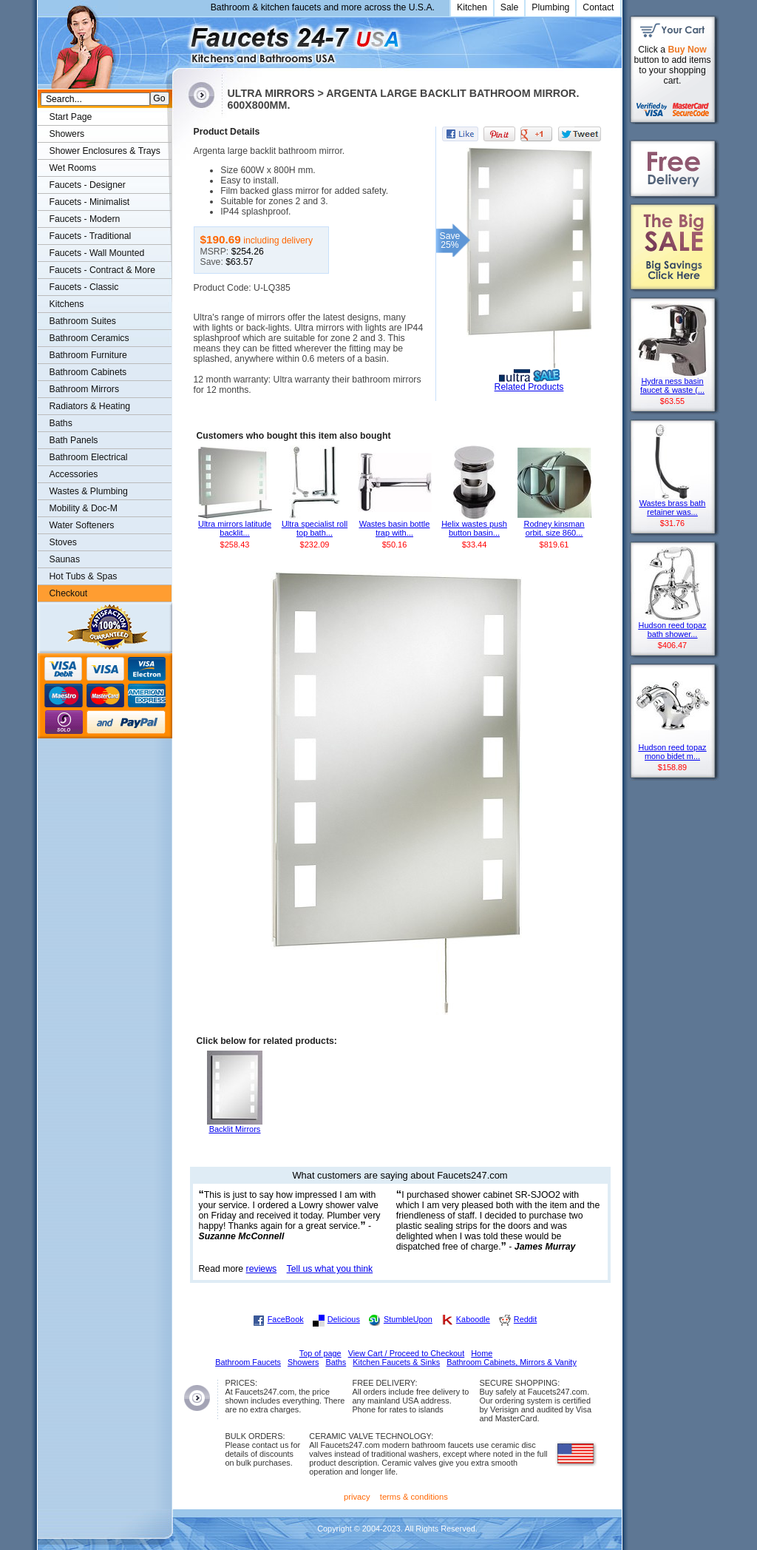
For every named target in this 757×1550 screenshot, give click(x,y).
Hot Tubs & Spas (84, 576)
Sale (509, 7)
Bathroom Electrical (89, 457)
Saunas (65, 559)
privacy (357, 1496)
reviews (261, 1269)
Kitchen (472, 7)
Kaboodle (473, 1319)
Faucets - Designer (88, 185)
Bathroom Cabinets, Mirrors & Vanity (512, 1362)
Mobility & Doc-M (84, 508)
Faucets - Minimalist (90, 202)
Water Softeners (82, 525)
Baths (61, 423)
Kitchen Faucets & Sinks (396, 1362)
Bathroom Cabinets (88, 372)
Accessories (74, 474)
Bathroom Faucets (248, 1362)
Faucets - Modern (85, 219)
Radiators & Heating (90, 406)
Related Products (529, 387)
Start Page (71, 117)
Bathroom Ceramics (89, 338)
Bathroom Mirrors (85, 389)
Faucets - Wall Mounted (97, 253)
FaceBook (286, 1319)
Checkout (69, 593)
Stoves (63, 542)
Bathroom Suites (83, 321)
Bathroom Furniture (88, 355)
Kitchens (67, 304)
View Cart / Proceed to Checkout (406, 1353)
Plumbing (550, 7)
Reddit (525, 1319)
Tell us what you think (330, 1269)
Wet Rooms (73, 168)
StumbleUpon (408, 1319)
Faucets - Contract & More (102, 270)
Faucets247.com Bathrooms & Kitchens (179, 39)
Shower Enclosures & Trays (105, 151)
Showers (67, 134)
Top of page (320, 1353)
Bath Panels (74, 440)
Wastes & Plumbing (89, 491)
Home (481, 1353)
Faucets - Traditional (91, 236)
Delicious (343, 1319)
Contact (598, 7)
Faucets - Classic (84, 287)
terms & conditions (414, 1496)
